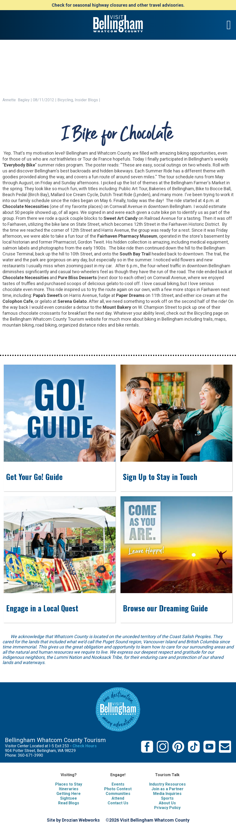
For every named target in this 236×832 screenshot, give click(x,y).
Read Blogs (68, 803)
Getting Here (68, 793)
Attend (118, 798)
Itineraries (68, 789)
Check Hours (84, 746)
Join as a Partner (167, 789)
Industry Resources (167, 784)
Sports (167, 798)
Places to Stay (68, 784)
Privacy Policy (167, 807)
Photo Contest (118, 789)
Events (118, 784)
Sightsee (68, 798)
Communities (118, 793)
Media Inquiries (167, 793)
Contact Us (118, 803)
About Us (167, 803)
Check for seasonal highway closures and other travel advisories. (118, 5)
